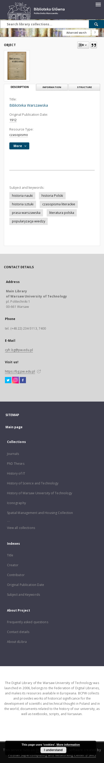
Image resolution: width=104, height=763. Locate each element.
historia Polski (52, 195)
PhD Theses (15, 463)
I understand (53, 750)
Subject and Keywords (23, 594)
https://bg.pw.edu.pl (20, 371)
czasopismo (18, 135)
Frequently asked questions (27, 622)
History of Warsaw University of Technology (39, 493)
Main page (14, 427)
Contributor (16, 575)
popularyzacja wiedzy (28, 221)
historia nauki (22, 195)
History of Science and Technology (33, 483)
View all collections (21, 528)
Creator (13, 565)
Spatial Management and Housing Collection (40, 513)
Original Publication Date (25, 585)
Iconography (16, 503)
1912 (13, 120)
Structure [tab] (84, 87)
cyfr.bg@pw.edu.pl (19, 350)
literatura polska (61, 212)
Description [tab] (20, 87)
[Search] (96, 24)
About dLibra (17, 642)
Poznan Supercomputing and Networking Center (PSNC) (52, 755)
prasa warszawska (26, 212)
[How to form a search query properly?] (95, 33)
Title (10, 555)
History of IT (16, 473)
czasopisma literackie (58, 204)
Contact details (18, 632)
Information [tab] (52, 87)
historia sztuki (22, 204)
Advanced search (76, 32)
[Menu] (98, 4)
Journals (13, 454)
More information (68, 744)
